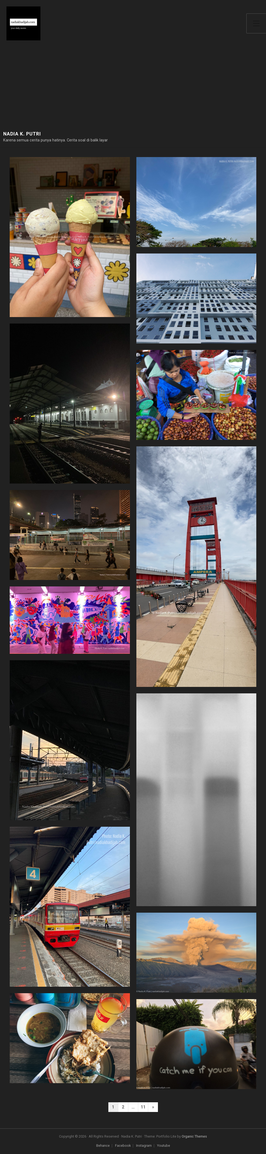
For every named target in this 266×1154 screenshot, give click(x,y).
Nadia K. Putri (22, 134)
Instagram (144, 1146)
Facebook (123, 1146)
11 (143, 1107)
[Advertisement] (133, 90)
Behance (103, 1146)
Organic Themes (194, 1136)
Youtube (163, 1146)
